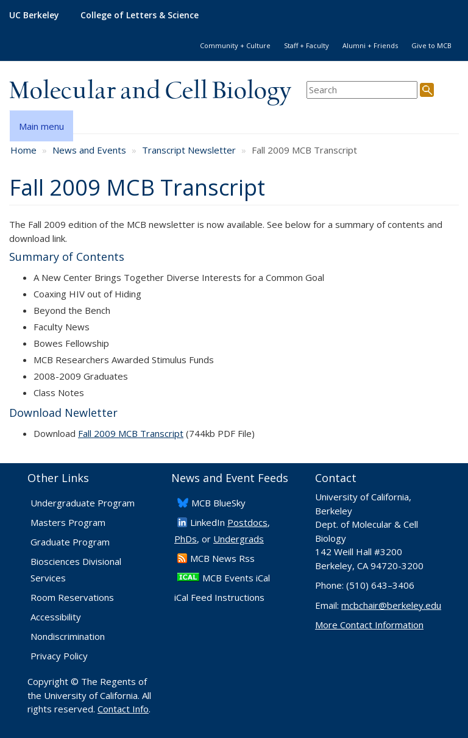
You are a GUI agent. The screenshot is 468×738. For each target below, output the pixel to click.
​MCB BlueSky (218, 503)
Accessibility (55, 617)
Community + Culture (235, 45)
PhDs (185, 539)
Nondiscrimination (67, 636)
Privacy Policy (59, 656)
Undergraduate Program (82, 503)
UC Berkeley (34, 15)
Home (23, 150)
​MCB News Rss (222, 558)
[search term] (362, 90)
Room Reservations (72, 597)
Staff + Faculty (306, 45)
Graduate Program (70, 542)
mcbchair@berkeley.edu (391, 605)
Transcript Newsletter (189, 150)
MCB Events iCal (236, 578)
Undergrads (238, 539)
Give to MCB (431, 45)
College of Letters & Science (139, 15)
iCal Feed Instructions (219, 597)
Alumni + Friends (370, 45)
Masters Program (67, 522)
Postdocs (247, 522)
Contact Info (123, 709)
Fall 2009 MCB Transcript (130, 433)
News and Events (89, 150)
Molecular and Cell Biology (150, 91)
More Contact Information (369, 625)
